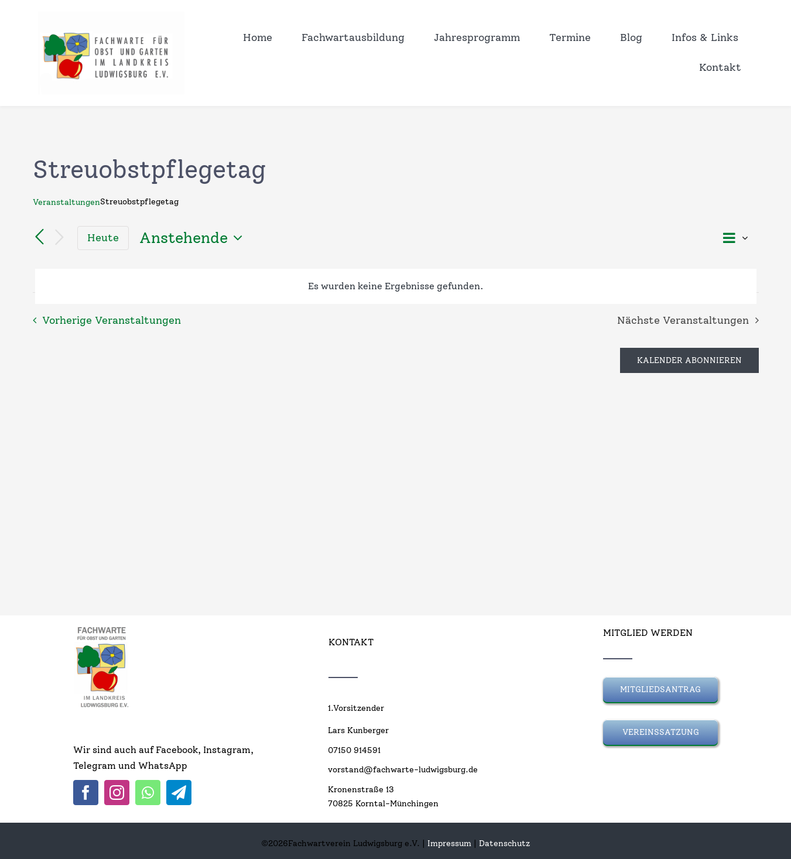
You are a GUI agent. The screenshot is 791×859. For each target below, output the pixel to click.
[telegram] (178, 792)
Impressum (449, 843)
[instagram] (116, 792)
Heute (103, 237)
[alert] (395, 286)
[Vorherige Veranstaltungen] (40, 238)
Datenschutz (504, 843)
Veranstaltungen (66, 202)
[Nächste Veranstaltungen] (60, 238)
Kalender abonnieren (689, 360)
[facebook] (85, 792)
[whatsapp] (147, 792)
